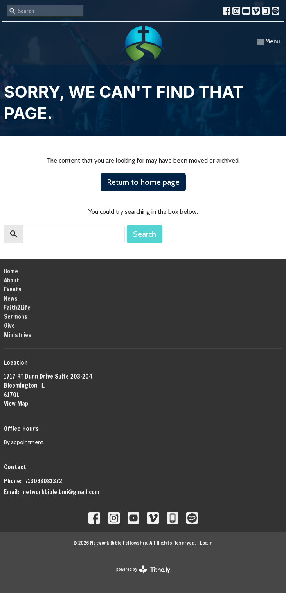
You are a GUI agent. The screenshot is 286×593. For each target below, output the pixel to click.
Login (206, 542)
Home (11, 271)
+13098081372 (43, 481)
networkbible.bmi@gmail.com (61, 492)
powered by (143, 569)
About (11, 280)
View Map (16, 404)
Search (144, 234)
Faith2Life (17, 308)
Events (13, 289)
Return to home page (143, 182)
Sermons (15, 317)
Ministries (17, 335)
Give (9, 326)
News (11, 299)
